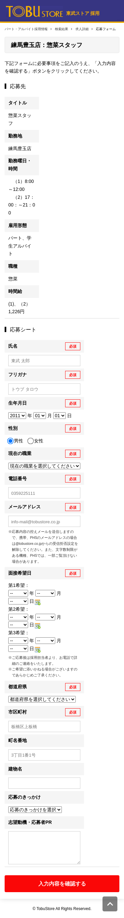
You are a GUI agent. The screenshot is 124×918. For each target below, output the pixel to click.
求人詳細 (82, 29)
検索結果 (61, 29)
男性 (15, 441)
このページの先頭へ (110, 903)
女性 (35, 441)
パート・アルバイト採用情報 (26, 29)
